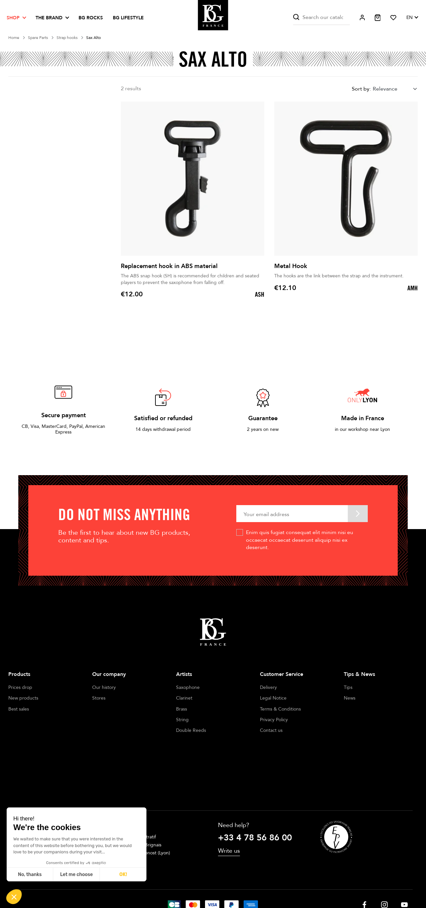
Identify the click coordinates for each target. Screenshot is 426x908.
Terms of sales (205, 884)
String (182, 720)
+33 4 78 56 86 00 (255, 792)
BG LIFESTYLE (128, 18)
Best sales (18, 709)
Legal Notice (273, 698)
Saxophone (188, 687)
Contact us (271, 730)
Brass (181, 709)
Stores (99, 698)
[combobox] (395, 89)
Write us (229, 805)
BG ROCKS (91, 18)
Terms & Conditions (280, 709)
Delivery (268, 687)
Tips (348, 687)
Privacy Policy (274, 720)
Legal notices (168, 884)
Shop (13, 18)
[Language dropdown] (412, 17)
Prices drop (20, 687)
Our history (104, 687)
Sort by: (361, 89)
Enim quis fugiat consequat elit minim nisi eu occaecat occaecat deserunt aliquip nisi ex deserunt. (299, 540)
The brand (49, 18)
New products (23, 698)
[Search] (321, 17)
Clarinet (184, 698)
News (349, 698)
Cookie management (249, 884)
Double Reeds (191, 730)
